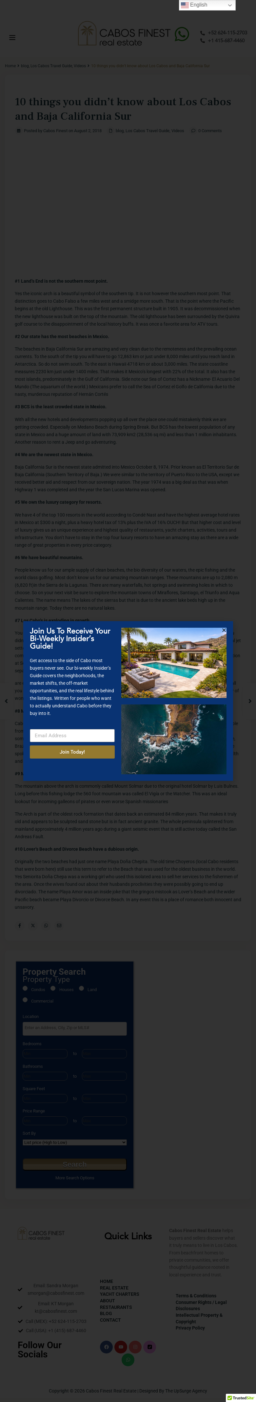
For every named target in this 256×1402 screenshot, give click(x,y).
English (194, 5)
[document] (128, 701)
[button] (224, 630)
